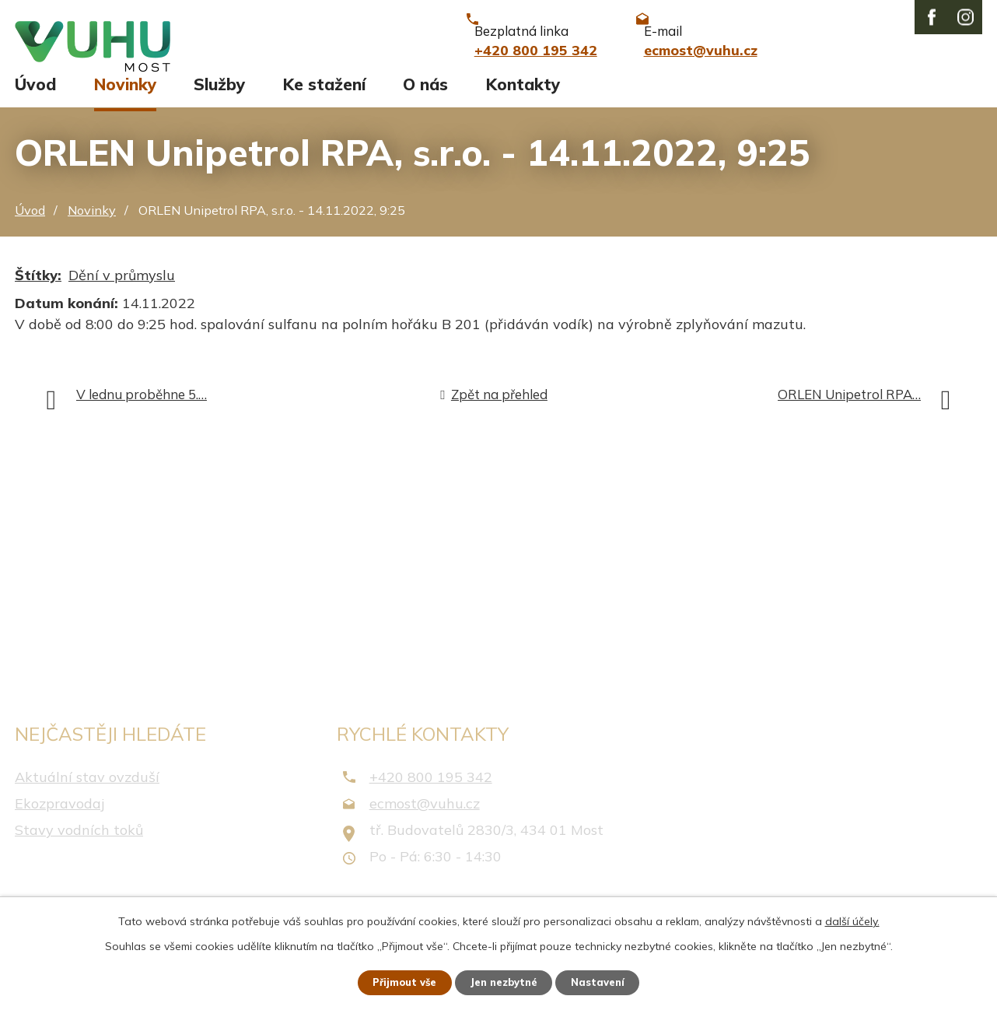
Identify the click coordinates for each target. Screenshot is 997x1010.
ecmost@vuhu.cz (424, 817)
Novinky (125, 99)
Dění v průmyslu (121, 289)
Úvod (35, 99)
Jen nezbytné (505, 981)
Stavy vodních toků (79, 845)
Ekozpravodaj (59, 817)
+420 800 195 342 (430, 791)
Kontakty (523, 99)
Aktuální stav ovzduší (87, 791)
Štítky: (38, 289)
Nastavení (607, 981)
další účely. (852, 919)
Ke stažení (324, 99)
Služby (219, 99)
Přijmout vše (397, 981)
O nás (425, 99)
